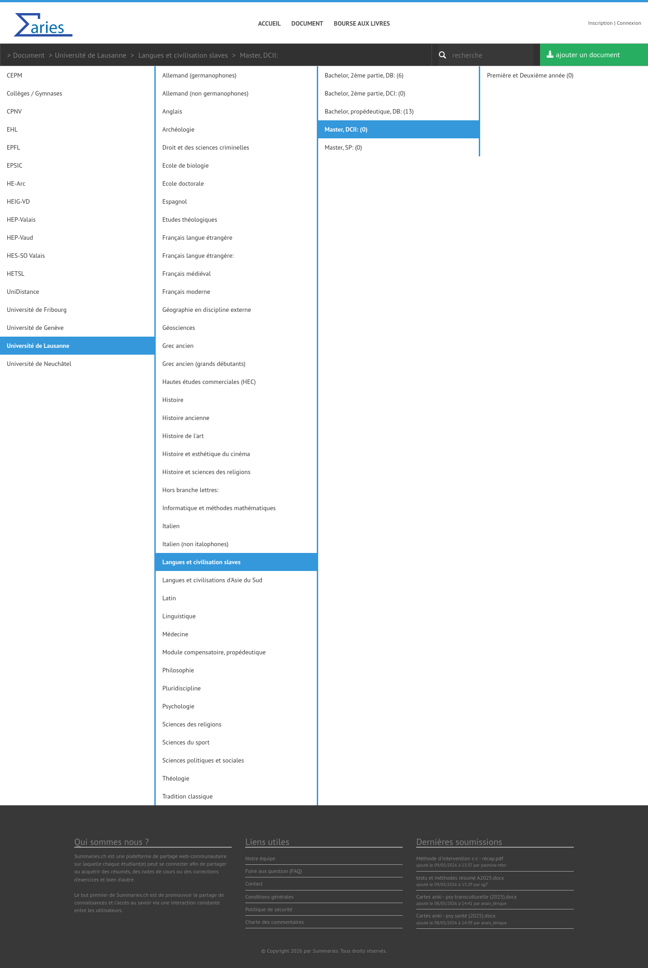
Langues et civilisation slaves (183, 54)
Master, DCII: (259, 54)
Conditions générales (269, 896)
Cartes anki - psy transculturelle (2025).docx (466, 896)
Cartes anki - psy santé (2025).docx (455, 915)
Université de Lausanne (90, 54)
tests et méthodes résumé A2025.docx (460, 877)
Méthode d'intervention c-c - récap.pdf (459, 858)
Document (308, 23)
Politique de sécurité (268, 909)
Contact (254, 883)
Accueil (269, 23)
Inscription (600, 22)
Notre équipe (260, 858)
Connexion (629, 22)
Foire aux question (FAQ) (273, 871)
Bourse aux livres (362, 23)
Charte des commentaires (274, 921)
